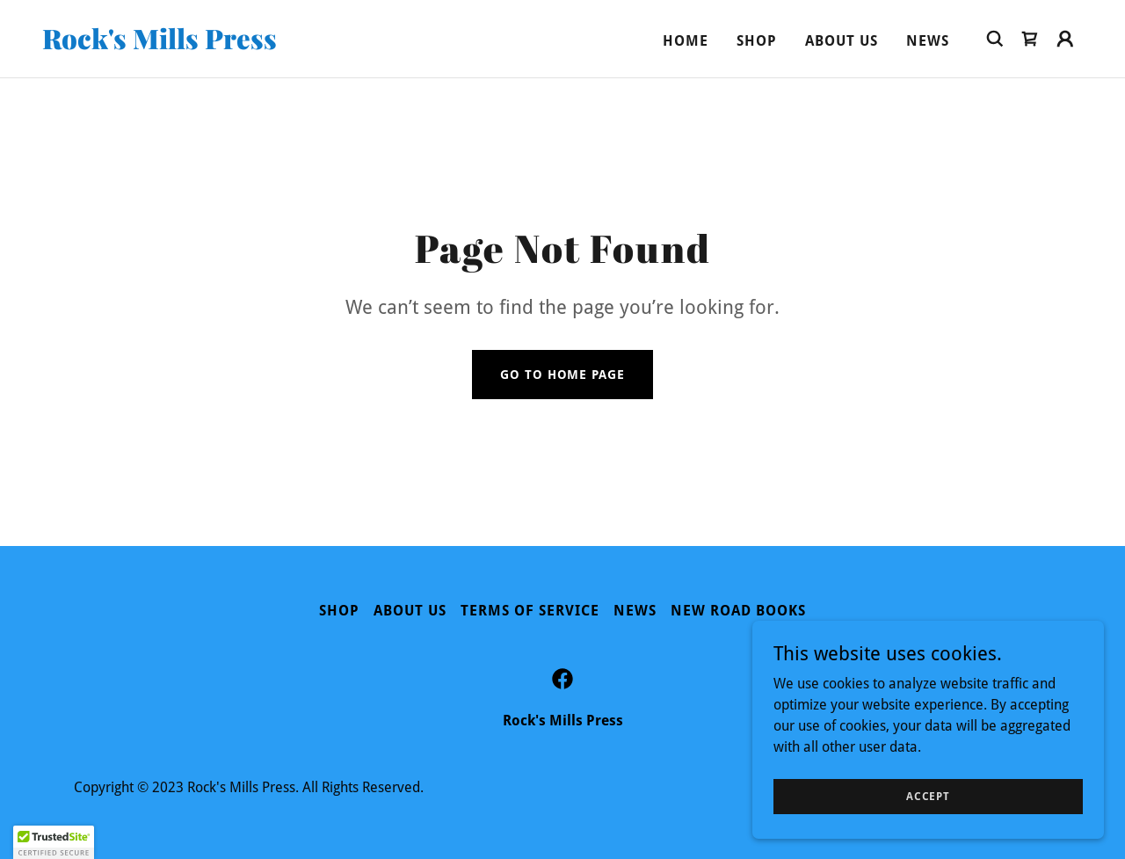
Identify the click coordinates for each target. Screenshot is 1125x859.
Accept (928, 796)
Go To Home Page (562, 375)
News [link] (927, 41)
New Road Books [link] (738, 610)
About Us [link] (841, 41)
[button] (1065, 38)
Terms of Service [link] (530, 610)
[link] (188, 44)
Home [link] (685, 41)
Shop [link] (757, 41)
